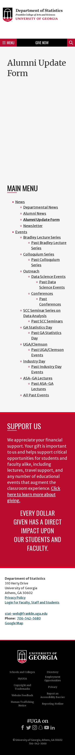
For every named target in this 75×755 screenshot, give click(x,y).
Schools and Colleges (22, 672)
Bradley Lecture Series (42, 237)
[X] (28, 727)
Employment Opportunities (52, 678)
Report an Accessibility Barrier (52, 695)
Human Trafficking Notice (22, 703)
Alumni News (34, 213)
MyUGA (22, 678)
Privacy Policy (15, 598)
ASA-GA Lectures (37, 378)
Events (21, 232)
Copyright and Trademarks (22, 687)
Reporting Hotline (52, 703)
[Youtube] (46, 727)
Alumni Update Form (41, 219)
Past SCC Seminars (47, 321)
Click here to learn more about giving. (33, 494)
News (20, 202)
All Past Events (36, 395)
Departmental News (40, 207)
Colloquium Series (38, 254)
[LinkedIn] (52, 727)
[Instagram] (34, 727)
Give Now (42, 42)
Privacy (52, 686)
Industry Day (34, 361)
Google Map (14, 623)
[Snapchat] (40, 727)
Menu (8, 42)
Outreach (31, 271)
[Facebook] (22, 727)
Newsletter (33, 226)
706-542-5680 (29, 618)
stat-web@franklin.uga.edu (26, 614)
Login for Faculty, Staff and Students (32, 602)
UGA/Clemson (35, 344)
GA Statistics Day (37, 327)
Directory (52, 672)
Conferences (42, 293)
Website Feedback (22, 695)
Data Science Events (48, 276)
